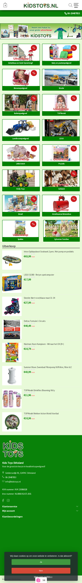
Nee (41, 571)
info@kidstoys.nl (13, 481)
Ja (41, 562)
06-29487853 (73, 13)
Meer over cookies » (43, 577)
